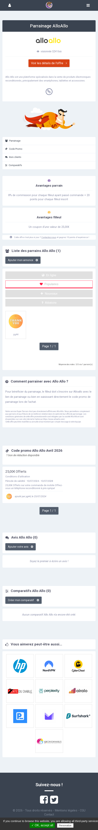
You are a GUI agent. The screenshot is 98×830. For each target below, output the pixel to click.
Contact (49, 814)
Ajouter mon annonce (23, 260)
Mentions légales (66, 810)
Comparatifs (13, 165)
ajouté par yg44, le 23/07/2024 (25, 496)
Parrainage (13, 140)
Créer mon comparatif (23, 600)
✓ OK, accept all (42, 825)
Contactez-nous (48, 237)
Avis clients (13, 157)
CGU (82, 810)
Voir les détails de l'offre (49, 63)
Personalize (65, 825)
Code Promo (13, 148)
